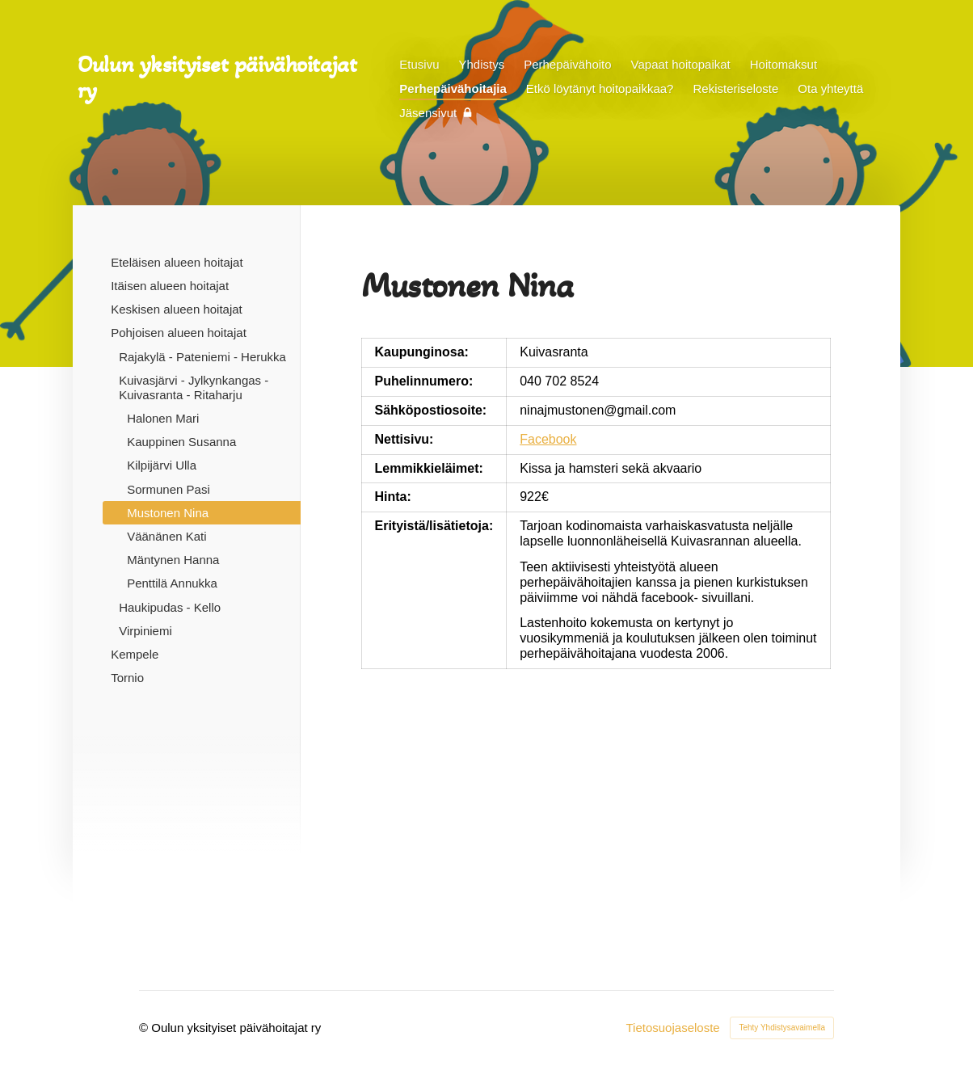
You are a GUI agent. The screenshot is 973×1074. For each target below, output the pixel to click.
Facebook (548, 439)
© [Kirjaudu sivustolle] (145, 1027)
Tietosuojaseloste (672, 1027)
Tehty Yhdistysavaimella (782, 1027)
